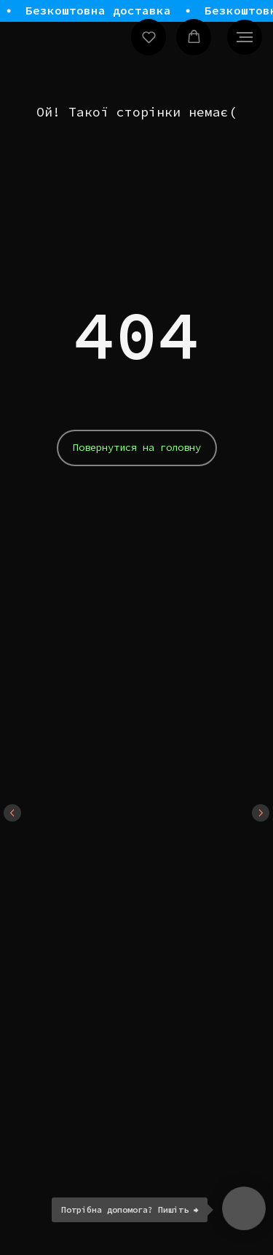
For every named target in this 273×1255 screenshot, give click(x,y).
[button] (149, 37)
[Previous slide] (12, 813)
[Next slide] (260, 813)
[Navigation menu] (245, 37)
